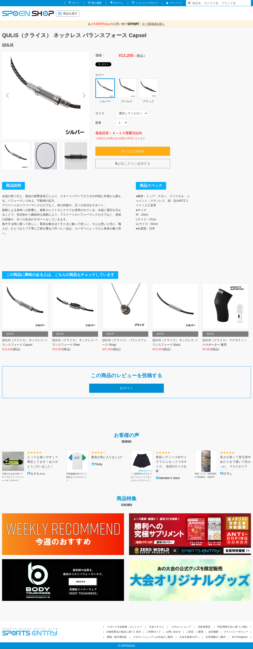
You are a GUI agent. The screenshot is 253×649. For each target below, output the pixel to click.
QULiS (7, 45)
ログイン (119, 2)
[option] (45, 95)
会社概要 (213, 631)
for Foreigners (240, 637)
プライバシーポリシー (235, 631)
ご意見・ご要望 (194, 631)
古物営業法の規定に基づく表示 (123, 631)
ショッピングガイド (147, 2)
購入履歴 (97, 2)
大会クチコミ (156, 626)
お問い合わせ (173, 631)
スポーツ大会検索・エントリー (124, 626)
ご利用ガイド (153, 631)
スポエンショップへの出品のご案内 (153, 637)
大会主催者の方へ (189, 637)
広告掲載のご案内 (216, 637)
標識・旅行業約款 (117, 637)
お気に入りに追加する (132, 163)
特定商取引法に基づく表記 (232, 626)
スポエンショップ (181, 626)
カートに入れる (132, 151)
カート (76, 2)
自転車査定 (204, 626)
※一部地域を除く (153, 24)
